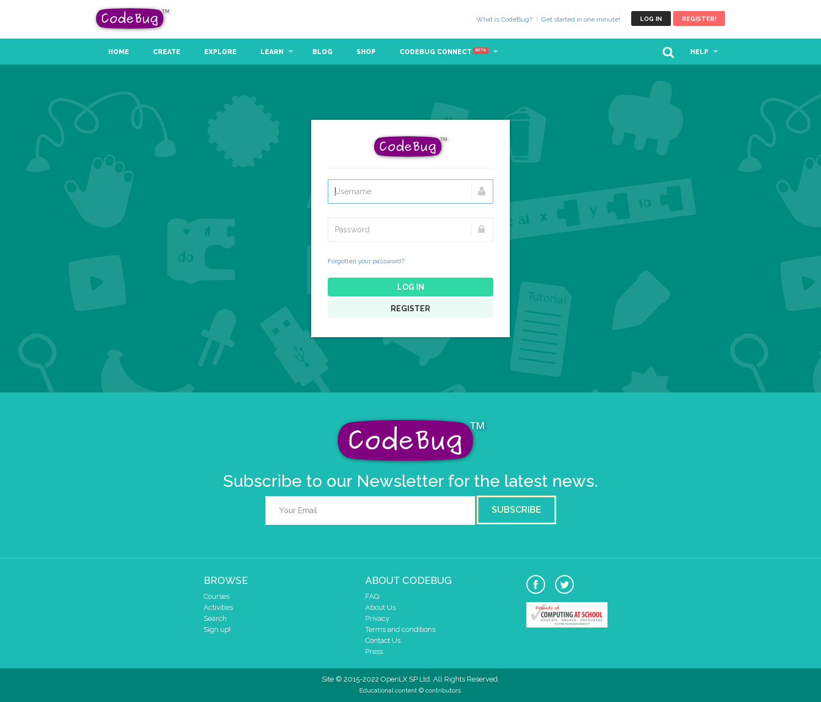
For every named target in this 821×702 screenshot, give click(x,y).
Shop (366, 52)
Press (374, 651)
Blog (322, 52)
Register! (699, 19)
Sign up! (217, 629)
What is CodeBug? (504, 19)
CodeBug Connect (443, 51)
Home (118, 52)
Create (166, 52)
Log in (651, 19)
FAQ (372, 596)
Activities (218, 607)
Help (699, 52)
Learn (272, 52)
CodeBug (133, 18)
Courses (217, 596)
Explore (220, 52)
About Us (380, 607)
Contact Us (383, 640)
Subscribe (516, 509)
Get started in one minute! (580, 19)
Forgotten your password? (366, 261)
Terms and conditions (400, 629)
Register (410, 308)
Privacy (377, 618)
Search (215, 618)
